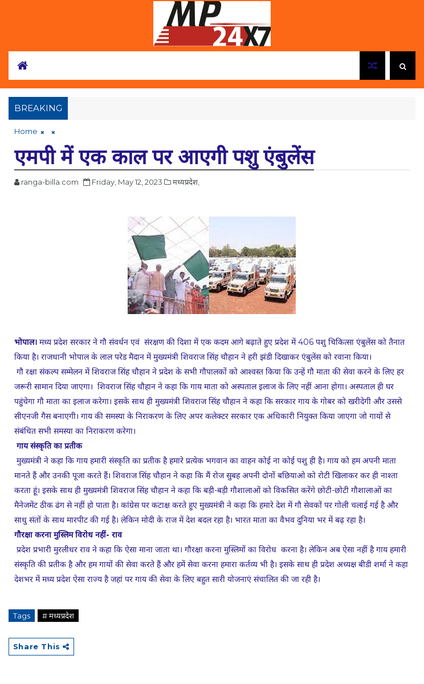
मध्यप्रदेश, (186, 181)
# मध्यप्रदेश (58, 615)
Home (26, 131)
